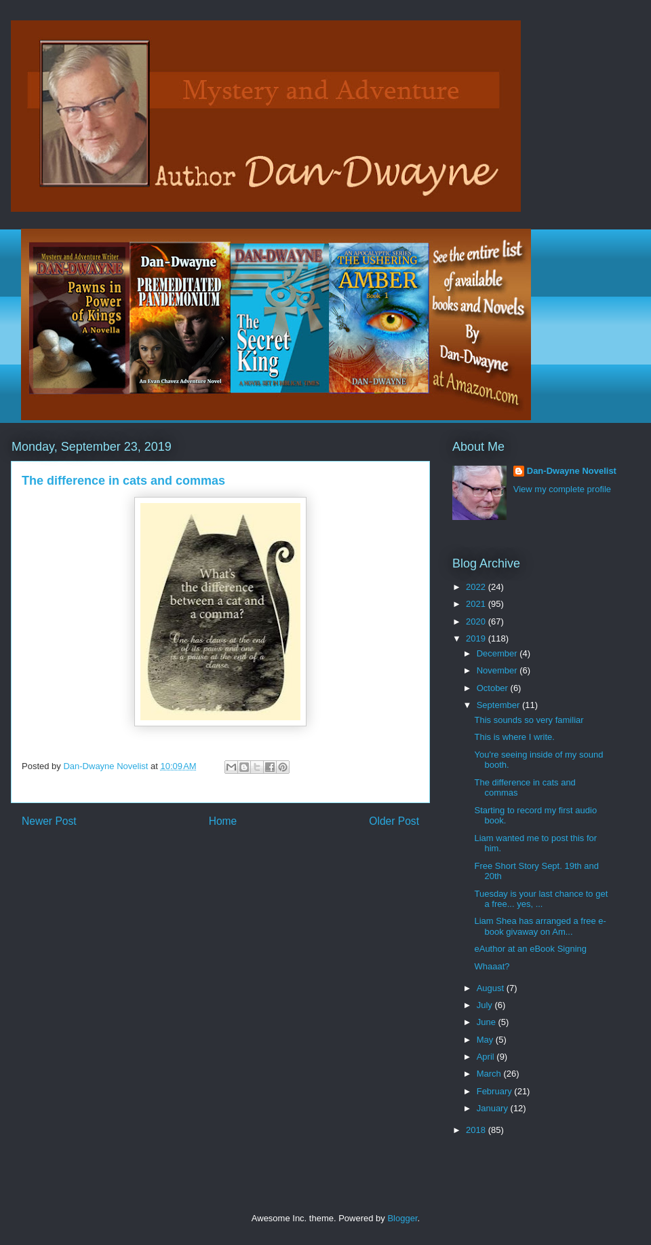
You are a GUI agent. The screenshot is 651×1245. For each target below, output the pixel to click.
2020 (477, 621)
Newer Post (49, 821)
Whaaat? (491, 966)
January (494, 1108)
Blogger (402, 1218)
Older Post (394, 821)
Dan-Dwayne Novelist (571, 471)
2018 (477, 1130)
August (492, 988)
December (498, 653)
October (494, 688)
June (487, 1022)
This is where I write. (514, 737)
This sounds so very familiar (528, 720)
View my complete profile (562, 489)
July (486, 1005)
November (498, 670)
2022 (477, 587)
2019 (477, 638)
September (499, 705)
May (486, 1040)
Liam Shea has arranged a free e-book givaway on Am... (540, 926)
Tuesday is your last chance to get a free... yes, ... (541, 899)
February (496, 1091)
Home (223, 821)
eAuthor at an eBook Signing (530, 949)
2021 (477, 604)
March (490, 1074)
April (487, 1057)
